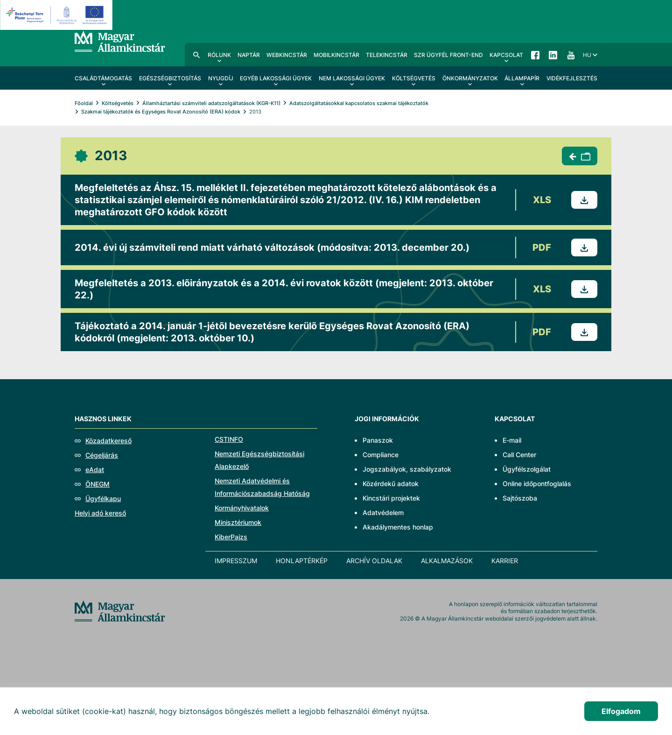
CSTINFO (229, 439)
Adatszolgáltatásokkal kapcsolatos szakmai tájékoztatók (358, 103)
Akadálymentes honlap (398, 527)
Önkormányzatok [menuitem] (470, 78)
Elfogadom (621, 711)
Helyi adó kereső (100, 513)
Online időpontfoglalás (537, 484)
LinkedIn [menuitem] (553, 54)
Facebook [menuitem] (535, 54)
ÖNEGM (97, 484)
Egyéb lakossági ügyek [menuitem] (276, 78)
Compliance (381, 455)
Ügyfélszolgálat (527, 469)
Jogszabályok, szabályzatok (407, 469)
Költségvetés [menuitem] (413, 78)
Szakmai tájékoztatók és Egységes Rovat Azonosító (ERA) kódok (160, 111)
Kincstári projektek (391, 498)
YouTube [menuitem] (571, 54)
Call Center (519, 455)
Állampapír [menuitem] (521, 78)
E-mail (512, 440)
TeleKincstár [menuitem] (386, 54)
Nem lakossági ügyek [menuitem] (352, 78)
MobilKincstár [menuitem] (336, 54)
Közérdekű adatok (391, 484)
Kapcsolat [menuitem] (506, 54)
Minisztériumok (238, 522)
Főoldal (84, 103)
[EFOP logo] (57, 15)
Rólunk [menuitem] (219, 54)
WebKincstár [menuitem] (286, 54)
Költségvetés (117, 103)
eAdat (94, 470)
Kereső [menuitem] (196, 54)
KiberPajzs (231, 537)
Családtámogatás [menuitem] (103, 78)
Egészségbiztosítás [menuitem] (170, 78)
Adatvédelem (383, 512)
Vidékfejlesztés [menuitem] (571, 78)
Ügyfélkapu (103, 498)
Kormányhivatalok (242, 508)
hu (587, 54)
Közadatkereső (108, 441)
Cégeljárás (101, 455)
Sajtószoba (520, 498)
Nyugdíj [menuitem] (220, 78)
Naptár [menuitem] (249, 54)
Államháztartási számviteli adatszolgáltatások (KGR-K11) (211, 103)
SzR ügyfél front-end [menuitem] (448, 54)
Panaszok (378, 440)
